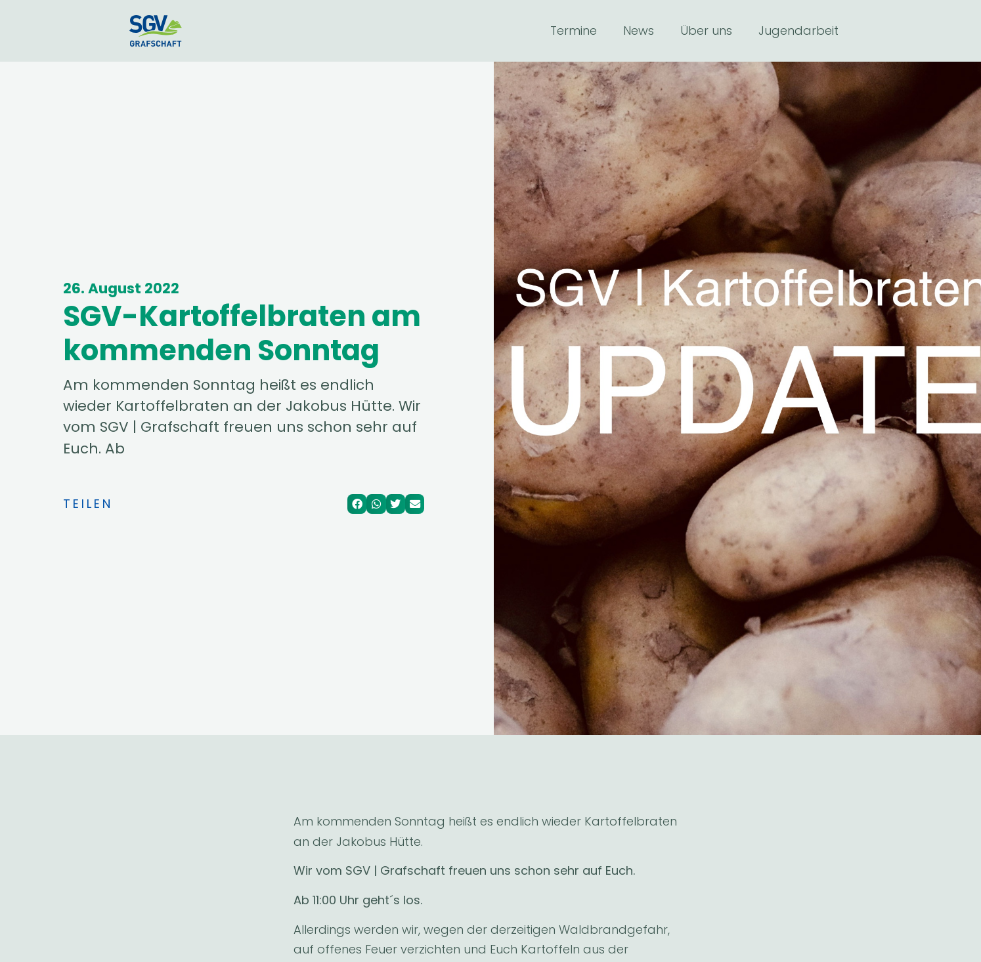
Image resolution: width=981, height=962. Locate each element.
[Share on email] (414, 503)
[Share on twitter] (395, 503)
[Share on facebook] (356, 503)
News (638, 30)
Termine (573, 30)
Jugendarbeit (798, 30)
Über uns (706, 30)
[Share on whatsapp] (375, 503)
